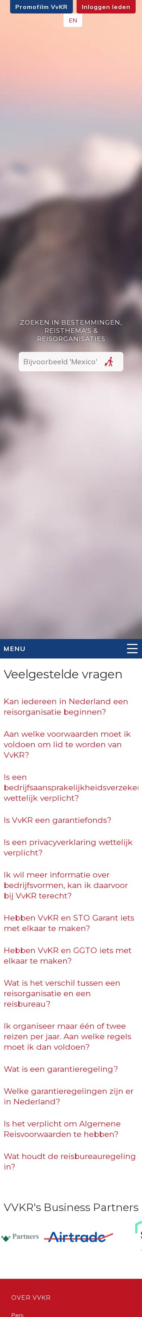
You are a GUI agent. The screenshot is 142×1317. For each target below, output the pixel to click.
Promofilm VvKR (41, 6)
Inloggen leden (106, 6)
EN (73, 20)
